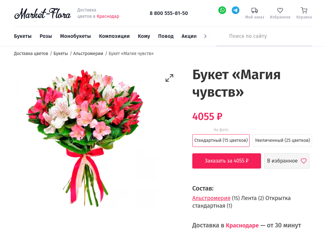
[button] (170, 78)
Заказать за (231, 161)
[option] (86, 139)
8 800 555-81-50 (169, 13)
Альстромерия (211, 198)
